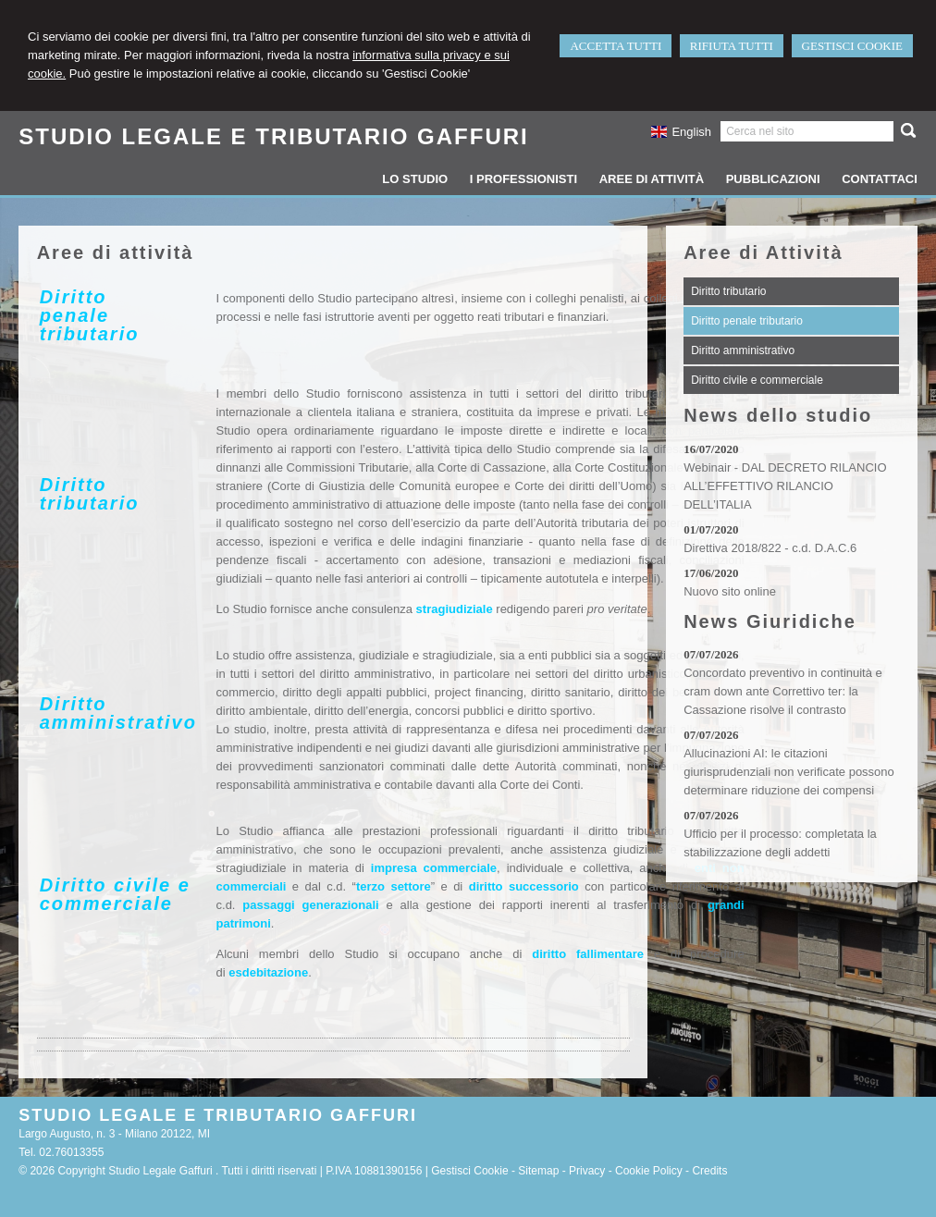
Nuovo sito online (730, 591)
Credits (709, 1170)
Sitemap (538, 1170)
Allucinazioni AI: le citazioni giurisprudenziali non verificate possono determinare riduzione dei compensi (789, 771)
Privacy (587, 1170)
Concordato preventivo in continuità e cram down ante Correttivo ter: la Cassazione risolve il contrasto (783, 691)
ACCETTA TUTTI (615, 46)
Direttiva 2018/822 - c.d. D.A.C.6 (770, 548)
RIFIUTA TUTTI (731, 46)
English (681, 132)
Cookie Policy (649, 1170)
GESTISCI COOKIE (852, 46)
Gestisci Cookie (469, 1170)
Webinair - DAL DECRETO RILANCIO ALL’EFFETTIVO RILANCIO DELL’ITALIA (785, 486)
